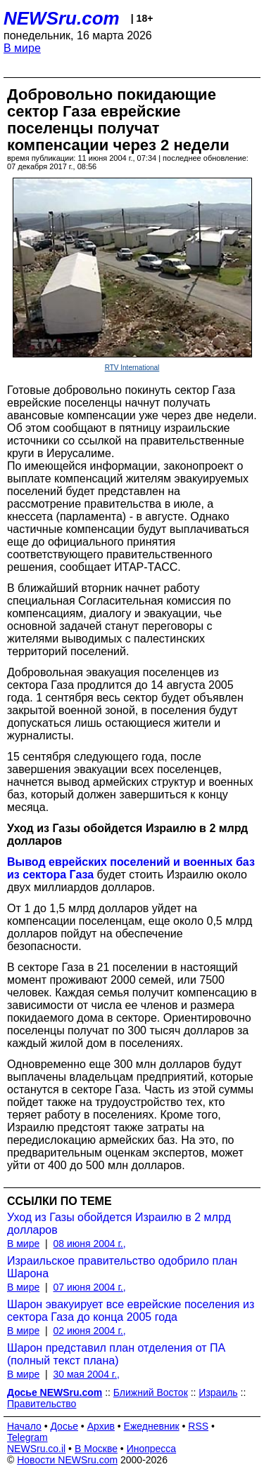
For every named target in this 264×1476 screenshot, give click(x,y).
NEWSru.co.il (36, 1448)
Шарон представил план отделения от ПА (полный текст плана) (116, 1354)
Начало (24, 1426)
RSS (198, 1426)
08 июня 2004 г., (89, 1243)
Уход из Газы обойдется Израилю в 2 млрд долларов (119, 1223)
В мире (22, 48)
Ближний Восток (150, 1392)
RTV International (132, 367)
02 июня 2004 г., (89, 1330)
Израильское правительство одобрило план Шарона (122, 1267)
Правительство (41, 1403)
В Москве (96, 1448)
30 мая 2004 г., (86, 1374)
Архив (101, 1426)
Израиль (218, 1392)
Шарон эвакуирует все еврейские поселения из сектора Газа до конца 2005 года (130, 1310)
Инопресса (152, 1448)
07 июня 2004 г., (89, 1287)
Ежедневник (152, 1426)
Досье (64, 1426)
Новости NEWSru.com (67, 1459)
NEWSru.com (62, 18)
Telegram (27, 1437)
